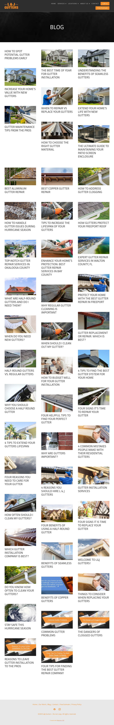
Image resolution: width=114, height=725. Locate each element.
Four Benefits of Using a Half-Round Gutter (55, 542)
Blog (49, 704)
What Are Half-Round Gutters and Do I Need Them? (93, 302)
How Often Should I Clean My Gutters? (92, 527)
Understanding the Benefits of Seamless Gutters (93, 74)
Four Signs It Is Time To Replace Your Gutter (19, 542)
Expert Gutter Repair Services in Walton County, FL (56, 264)
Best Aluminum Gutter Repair (15, 190)
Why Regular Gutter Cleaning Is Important (19, 316)
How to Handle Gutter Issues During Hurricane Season (20, 226)
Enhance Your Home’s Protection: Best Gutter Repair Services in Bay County (20, 271)
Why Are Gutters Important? (17, 469)
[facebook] (54, 709)
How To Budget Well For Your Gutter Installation (19, 391)
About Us (85, 3)
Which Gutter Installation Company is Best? (90, 566)
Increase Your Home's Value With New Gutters (20, 92)
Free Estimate (102, 8)
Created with (57, 720)
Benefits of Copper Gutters (54, 613)
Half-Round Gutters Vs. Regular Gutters (92, 376)
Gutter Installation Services (55, 503)
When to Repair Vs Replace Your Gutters (57, 110)
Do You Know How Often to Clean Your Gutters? (92, 604)
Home (53, 3)
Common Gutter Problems (53, 647)
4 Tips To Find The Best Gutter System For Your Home (57, 384)
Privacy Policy (76, 704)
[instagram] (59, 709)
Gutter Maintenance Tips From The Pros (20, 128)
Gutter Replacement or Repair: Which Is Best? (56, 343)
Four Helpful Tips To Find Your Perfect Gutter (19, 432)
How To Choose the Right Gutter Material (55, 149)
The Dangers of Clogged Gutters (17, 654)
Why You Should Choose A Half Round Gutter (93, 415)
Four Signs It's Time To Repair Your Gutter (55, 425)
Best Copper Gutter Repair (55, 190)
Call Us (105, 4)
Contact (95, 3)
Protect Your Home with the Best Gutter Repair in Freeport (56, 302)
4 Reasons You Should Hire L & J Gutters (16, 505)
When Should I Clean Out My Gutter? (20, 352)
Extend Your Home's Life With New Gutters (92, 111)
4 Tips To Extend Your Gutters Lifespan (93, 451)
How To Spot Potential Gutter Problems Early (17, 54)
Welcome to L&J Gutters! (15, 579)
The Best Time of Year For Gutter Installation (56, 74)
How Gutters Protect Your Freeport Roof (93, 224)
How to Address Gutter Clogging (90, 190)
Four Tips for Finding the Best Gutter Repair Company (56, 683)
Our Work (42, 704)
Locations (73, 3)
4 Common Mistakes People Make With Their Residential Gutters (55, 465)
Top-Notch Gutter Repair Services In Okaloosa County (91, 264)
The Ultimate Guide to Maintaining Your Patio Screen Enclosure (93, 151)
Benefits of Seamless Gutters (56, 579)
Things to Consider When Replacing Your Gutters (20, 615)
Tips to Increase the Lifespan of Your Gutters (55, 226)
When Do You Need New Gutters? (91, 341)
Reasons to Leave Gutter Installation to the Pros (92, 676)
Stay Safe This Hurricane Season (91, 640)
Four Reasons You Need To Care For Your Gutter (91, 491)
